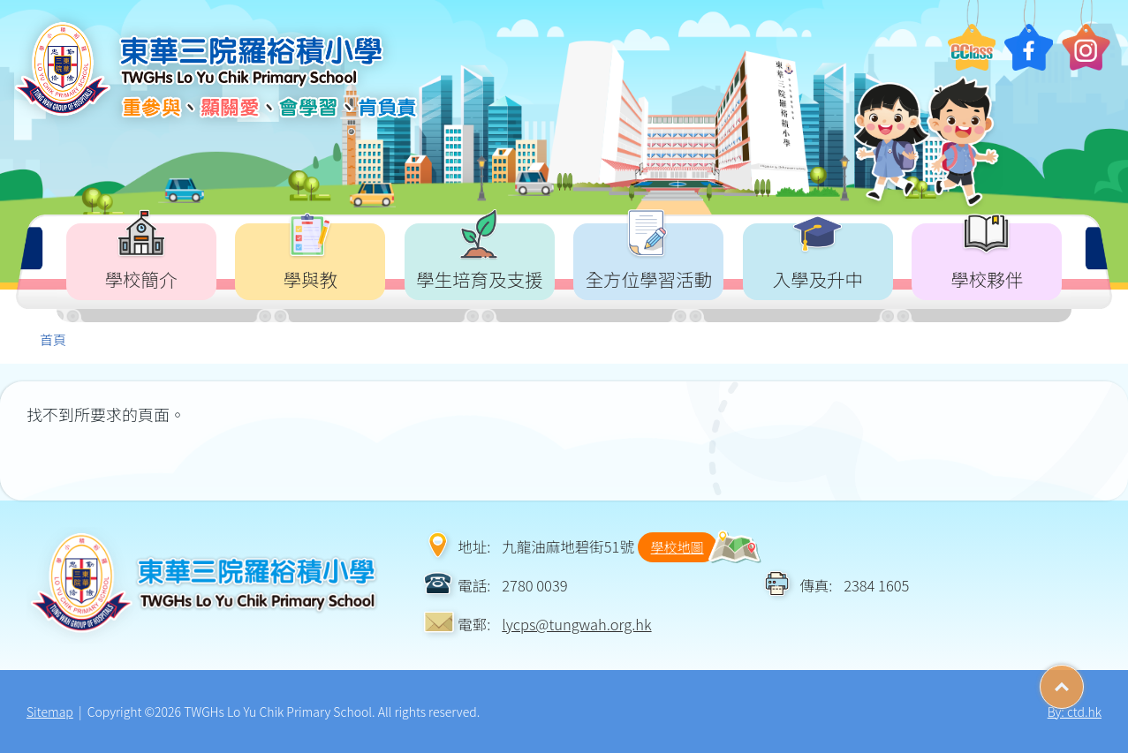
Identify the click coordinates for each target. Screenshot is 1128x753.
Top (1083, 680)
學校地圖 (677, 547)
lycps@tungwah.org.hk (576, 624)
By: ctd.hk (1075, 711)
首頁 (53, 339)
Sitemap (49, 711)
